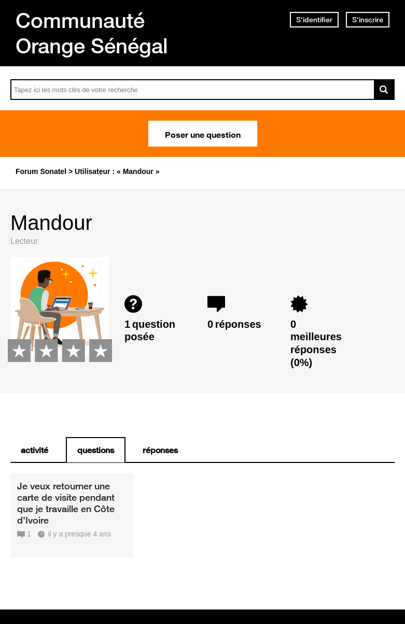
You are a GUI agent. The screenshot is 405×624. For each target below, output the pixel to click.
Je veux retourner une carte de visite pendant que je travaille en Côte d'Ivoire (66, 503)
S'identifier (314, 19)
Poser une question (203, 133)
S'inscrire (367, 19)
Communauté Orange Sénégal (92, 33)
